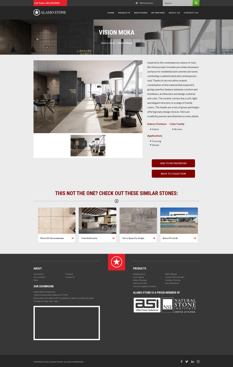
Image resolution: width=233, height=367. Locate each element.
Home (111, 12)
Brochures (141, 12)
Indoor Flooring (139, 280)
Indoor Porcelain (140, 283)
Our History (39, 274)
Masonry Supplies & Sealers (145, 286)
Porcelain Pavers (172, 283)
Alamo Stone (108, 42)
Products (124, 12)
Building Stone (139, 274)
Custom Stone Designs (174, 277)
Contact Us (191, 12)
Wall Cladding (171, 274)
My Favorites (144, 3)
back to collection (173, 173)
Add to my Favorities (173, 163)
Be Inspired (158, 12)
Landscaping (138, 277)
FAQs (36, 280)
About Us (174, 12)
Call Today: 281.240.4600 (46, 3)
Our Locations (40, 277)
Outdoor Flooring (172, 280)
